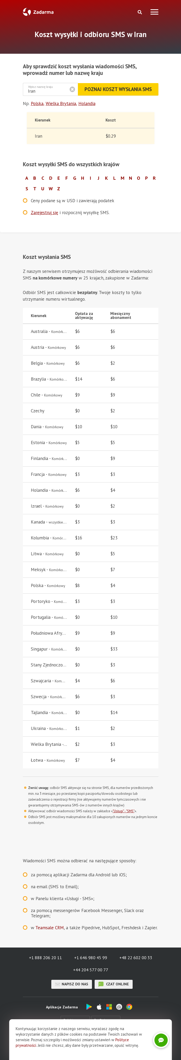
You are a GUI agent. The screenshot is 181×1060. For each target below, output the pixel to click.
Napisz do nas (71, 984)
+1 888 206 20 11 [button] (45, 957)
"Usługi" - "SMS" (123, 811)
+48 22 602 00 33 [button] (135, 957)
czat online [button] (113, 984)
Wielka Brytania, (61, 103)
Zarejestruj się (44, 212)
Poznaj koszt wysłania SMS (117, 89)
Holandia (86, 103)
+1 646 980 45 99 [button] (90, 957)
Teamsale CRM (49, 928)
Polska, (37, 103)
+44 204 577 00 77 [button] (90, 969)
